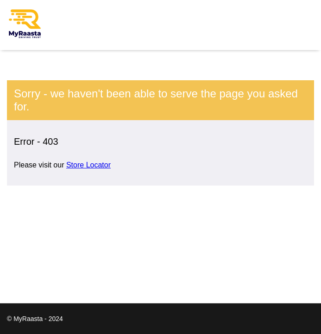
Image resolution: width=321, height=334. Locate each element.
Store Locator (88, 165)
